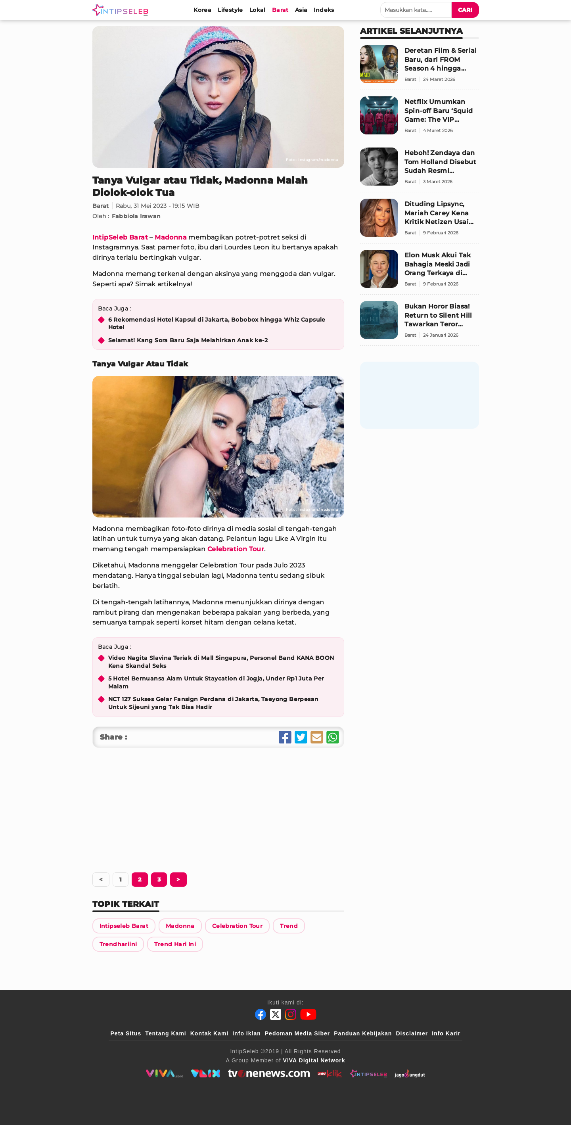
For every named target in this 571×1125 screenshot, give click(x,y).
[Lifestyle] (230, 10)
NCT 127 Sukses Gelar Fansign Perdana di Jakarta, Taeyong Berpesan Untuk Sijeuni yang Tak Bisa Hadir (213, 703)
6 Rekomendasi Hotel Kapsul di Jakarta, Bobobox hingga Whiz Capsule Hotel (217, 323)
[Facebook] (260, 1014)
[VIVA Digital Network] (314, 1060)
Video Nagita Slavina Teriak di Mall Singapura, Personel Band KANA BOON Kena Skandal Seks (221, 661)
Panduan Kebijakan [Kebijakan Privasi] (363, 1033)
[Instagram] (290, 1014)
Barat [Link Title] (100, 205)
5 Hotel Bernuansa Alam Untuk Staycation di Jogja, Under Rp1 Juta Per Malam (216, 682)
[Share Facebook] (285, 737)
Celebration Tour (235, 549)
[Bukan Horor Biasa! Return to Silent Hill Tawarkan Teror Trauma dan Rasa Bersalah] (419, 323)
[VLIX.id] (205, 1073)
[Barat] (280, 10)
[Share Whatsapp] (332, 737)
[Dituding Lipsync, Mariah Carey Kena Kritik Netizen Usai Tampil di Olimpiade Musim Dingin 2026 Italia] (419, 221)
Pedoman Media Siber (297, 1033)
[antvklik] (330, 1073)
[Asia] (301, 10)
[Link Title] (123, 925)
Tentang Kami (165, 1033)
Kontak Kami (209, 1033)
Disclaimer (412, 1033)
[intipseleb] (368, 1073)
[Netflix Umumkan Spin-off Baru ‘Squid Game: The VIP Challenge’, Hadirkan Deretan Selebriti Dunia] (419, 118)
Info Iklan (246, 1033)
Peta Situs (126, 1033)
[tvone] (268, 1073)
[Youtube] (308, 1014)
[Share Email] (316, 737)
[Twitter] (275, 1014)
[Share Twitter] (301, 737)
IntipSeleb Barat (120, 237)
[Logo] (121, 10)
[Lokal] (257, 10)
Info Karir (446, 1033)
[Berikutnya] (140, 879)
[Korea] (202, 10)
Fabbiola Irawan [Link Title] (136, 216)
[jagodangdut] (410, 1073)
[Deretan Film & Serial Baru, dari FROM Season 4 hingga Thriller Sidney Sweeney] (419, 67)
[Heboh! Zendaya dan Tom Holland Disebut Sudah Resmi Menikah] (419, 170)
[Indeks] (323, 10)
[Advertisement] (218, 807)
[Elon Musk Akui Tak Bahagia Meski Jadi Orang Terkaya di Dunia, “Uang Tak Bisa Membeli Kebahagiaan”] (419, 272)
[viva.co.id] (164, 1073)
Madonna (171, 237)
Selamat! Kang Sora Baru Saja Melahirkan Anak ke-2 (188, 340)
